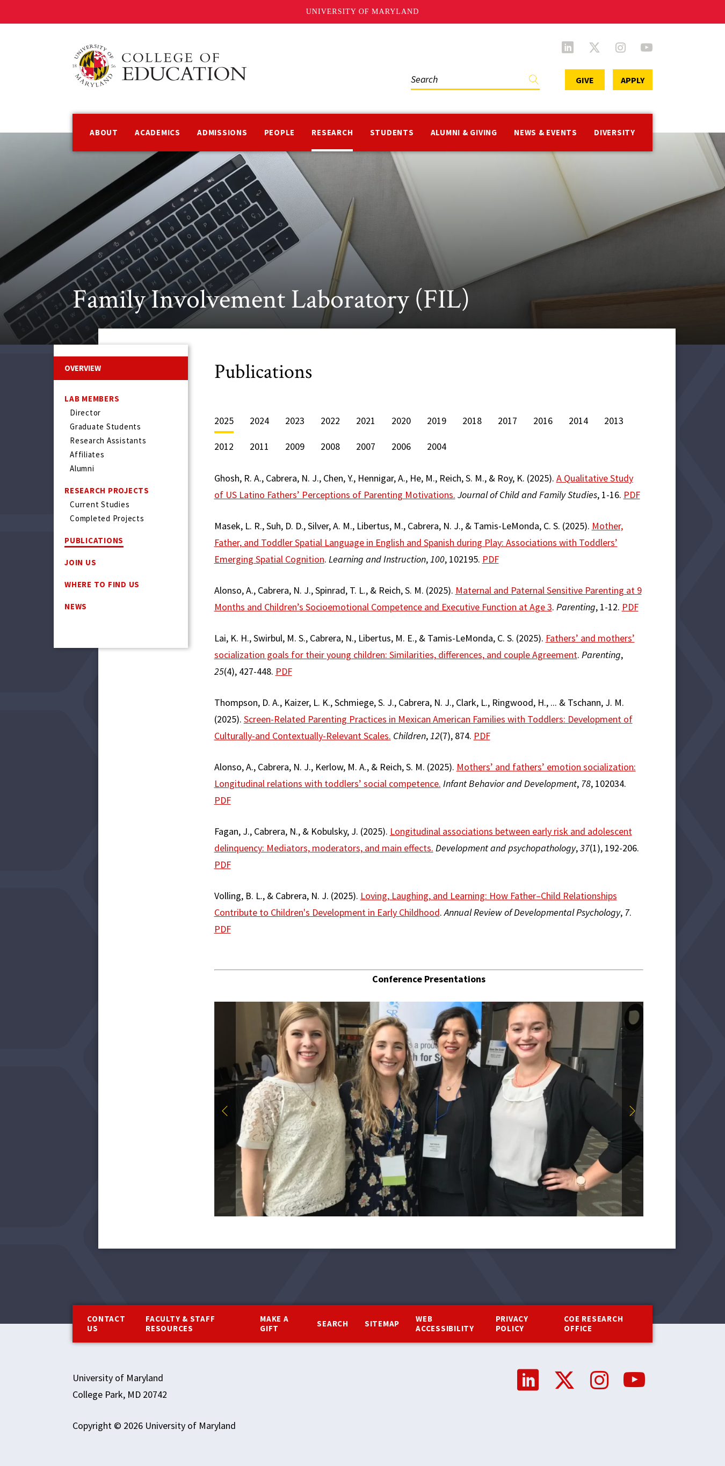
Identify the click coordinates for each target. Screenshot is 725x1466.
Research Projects (106, 490)
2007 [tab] (365, 446)
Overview (82, 368)
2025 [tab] (224, 420)
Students (392, 132)
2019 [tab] (436, 420)
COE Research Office (593, 1323)
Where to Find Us (102, 584)
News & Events (545, 132)
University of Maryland (362, 12)
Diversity (614, 132)
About (104, 132)
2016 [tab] (543, 420)
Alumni (82, 468)
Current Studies (99, 504)
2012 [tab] (224, 446)
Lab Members (91, 398)
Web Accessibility (445, 1323)
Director (85, 412)
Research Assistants (108, 440)
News (75, 606)
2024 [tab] (259, 420)
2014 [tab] (578, 420)
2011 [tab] (259, 446)
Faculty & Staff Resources (180, 1323)
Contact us (106, 1323)
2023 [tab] (295, 420)
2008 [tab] (330, 446)
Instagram (620, 47)
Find (534, 81)
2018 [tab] (472, 420)
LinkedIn (568, 47)
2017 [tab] (507, 420)
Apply (632, 80)
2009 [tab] (295, 446)
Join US (80, 562)
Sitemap (382, 1323)
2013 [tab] (614, 420)
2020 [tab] (401, 420)
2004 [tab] (436, 446)
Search (333, 1323)
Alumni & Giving (464, 132)
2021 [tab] (365, 420)
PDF (632, 494)
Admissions (222, 132)
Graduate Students (105, 426)
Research (332, 132)
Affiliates (87, 454)
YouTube (647, 47)
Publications (94, 540)
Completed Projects (107, 518)
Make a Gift (274, 1323)
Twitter (594, 47)
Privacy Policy (512, 1323)
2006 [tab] (401, 446)
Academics (157, 132)
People (279, 132)
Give (585, 80)
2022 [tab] (330, 420)
